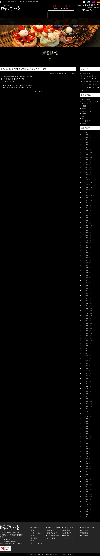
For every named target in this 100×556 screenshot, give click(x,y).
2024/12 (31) (87, 180)
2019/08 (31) (87, 318)
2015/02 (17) (87, 408)
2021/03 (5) (87, 278)
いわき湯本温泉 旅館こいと (9, 1)
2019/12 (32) (87, 308)
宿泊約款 (66, 535)
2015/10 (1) (87, 388)
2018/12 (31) (87, 338)
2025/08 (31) (87, 160)
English (84, 530)
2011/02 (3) (87, 471)
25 (90, 87)
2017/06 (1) (87, 366)
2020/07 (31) (87, 290)
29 (82, 90)
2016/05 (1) (87, 378)
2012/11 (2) (87, 441)
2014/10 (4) (87, 416)
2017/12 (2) (87, 356)
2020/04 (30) (87, 298)
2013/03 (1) (87, 434)
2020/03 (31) (87, 300)
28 (98, 87)
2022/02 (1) (87, 258)
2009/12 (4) (87, 504)
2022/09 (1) (87, 245)
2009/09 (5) (87, 512)
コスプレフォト (53, 538)
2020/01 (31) (87, 305)
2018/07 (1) (87, 348)
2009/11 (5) (87, 506)
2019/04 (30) (87, 328)
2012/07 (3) (87, 449)
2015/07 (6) (87, 396)
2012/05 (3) (87, 454)
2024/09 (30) (87, 187)
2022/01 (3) (87, 260)
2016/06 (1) (87, 376)
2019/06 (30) (87, 323)
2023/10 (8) (87, 215)
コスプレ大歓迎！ (54, 535)
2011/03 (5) (87, 469)
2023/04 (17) (87, 230)
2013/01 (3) (87, 436)
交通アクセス (52, 533)
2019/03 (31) (87, 331)
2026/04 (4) (87, 140)
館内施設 (34, 538)
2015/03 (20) (87, 406)
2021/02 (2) (87, 280)
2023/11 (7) (87, 212)
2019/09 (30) (87, 315)
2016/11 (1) (87, 371)
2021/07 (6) (87, 268)
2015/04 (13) (87, 403)
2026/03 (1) (87, 142)
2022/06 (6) (87, 253)
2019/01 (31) (87, 336)
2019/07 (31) (87, 320)
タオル (84, 116)
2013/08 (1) (87, 426)
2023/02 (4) (87, 235)
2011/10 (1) (87, 456)
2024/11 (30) (87, 182)
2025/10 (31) (87, 155)
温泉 (32, 530)
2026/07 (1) (87, 132)
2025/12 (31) (87, 150)
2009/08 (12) (87, 514)
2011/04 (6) (87, 466)
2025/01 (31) (87, 177)
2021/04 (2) (87, 275)
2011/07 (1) (87, 461)
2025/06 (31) (87, 165)
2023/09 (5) (87, 217)
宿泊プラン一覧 (37, 543)
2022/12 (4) (87, 240)
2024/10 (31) (87, 185)
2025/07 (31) (87, 162)
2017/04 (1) (87, 368)
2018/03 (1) (87, 353)
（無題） (85, 106)
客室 (32, 541)
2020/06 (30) (87, 293)
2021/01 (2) (87, 283)
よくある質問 (68, 528)
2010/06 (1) (87, 489)
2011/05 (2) (87, 464)
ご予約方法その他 (54, 528)
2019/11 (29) (87, 310)
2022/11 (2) (87, 243)
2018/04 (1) (87, 351)
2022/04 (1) (87, 255)
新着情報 (66, 530)
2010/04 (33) (87, 494)
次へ (35, 91)
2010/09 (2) (87, 481)
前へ (41, 91)
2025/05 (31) (87, 167)
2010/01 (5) (87, 501)
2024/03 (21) (87, 202)
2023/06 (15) (87, 225)
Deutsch (84, 535)
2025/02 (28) (87, 175)
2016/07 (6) (87, 373)
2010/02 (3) (87, 499)
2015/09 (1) (87, 391)
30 (84, 90)
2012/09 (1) (87, 446)
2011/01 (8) (87, 474)
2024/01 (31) (87, 207)
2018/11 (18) (87, 341)
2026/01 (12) (87, 147)
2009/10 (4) (87, 509)
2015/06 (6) (87, 398)
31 (87, 90)
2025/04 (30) (87, 170)
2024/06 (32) (87, 195)
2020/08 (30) (87, 288)
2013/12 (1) (87, 424)
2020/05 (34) (87, 295)
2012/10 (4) (87, 444)
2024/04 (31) (87, 200)
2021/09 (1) (87, 265)
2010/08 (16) (87, 484)
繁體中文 (84, 533)
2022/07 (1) (87, 250)
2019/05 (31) (87, 326)
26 (93, 87)
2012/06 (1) (87, 451)
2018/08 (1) (87, 346)
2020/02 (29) (87, 303)
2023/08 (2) (87, 220)
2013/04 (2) (87, 431)
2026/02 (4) (87, 145)
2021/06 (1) (87, 270)
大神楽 (84, 113)
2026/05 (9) (87, 137)
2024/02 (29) (87, 205)
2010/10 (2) (87, 479)
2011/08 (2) (87, 459)
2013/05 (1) (87, 429)
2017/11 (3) (87, 358)
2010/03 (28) (87, 496)
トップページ (68, 538)
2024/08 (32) (87, 190)
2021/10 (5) (87, 263)
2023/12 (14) (87, 210)
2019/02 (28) (87, 333)
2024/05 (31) (87, 197)
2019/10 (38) (87, 313)
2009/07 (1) (87, 517)
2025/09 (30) (87, 157)
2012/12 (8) (87, 439)
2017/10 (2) (87, 361)
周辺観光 (50, 530)
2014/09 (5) (87, 419)
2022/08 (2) (87, 248)
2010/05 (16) (87, 491)
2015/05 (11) (87, 401)
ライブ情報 (86, 99)
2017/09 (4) (87, 363)
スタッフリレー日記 (89, 528)
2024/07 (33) (87, 192)
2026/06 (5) (87, 134)
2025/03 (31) (87, 172)
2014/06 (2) (87, 421)
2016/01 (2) (87, 383)
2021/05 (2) (87, 273)
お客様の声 (67, 533)
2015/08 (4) (87, 393)
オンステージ (87, 111)
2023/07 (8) (87, 222)
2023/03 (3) (87, 233)
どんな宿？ (35, 528)
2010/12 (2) (87, 476)
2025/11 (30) (87, 152)
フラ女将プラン (87, 121)
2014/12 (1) (87, 411)
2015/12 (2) (87, 386)
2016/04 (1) (87, 381)
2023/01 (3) (87, 238)
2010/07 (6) (87, 486)
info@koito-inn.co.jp (13, 543)
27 (95, 87)
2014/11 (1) (87, 413)
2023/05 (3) (87, 227)
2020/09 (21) (87, 285)
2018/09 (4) (87, 343)
